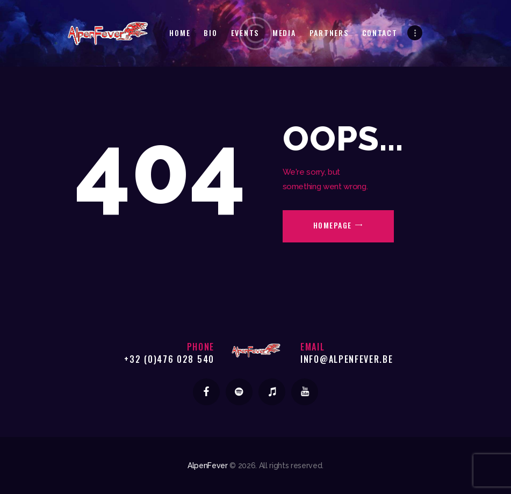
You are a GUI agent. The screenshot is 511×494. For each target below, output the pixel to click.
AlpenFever (208, 465)
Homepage (332, 225)
